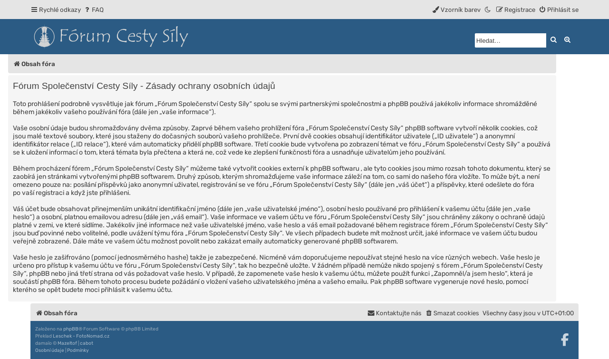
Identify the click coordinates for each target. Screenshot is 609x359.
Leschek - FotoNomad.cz (81, 336)
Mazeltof (67, 343)
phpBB (71, 329)
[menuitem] (93, 10)
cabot (86, 343)
